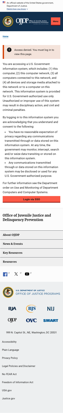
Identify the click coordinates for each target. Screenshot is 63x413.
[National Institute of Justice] (50, 307)
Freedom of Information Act (17, 382)
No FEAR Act (9, 374)
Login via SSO (31, 199)
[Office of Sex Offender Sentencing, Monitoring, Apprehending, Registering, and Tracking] (50, 319)
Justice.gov (8, 398)
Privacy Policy (10, 358)
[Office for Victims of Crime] (31, 320)
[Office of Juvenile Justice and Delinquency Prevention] (12, 321)
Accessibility (9, 341)
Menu (55, 21)
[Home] (32, 21)
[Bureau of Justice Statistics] (31, 311)
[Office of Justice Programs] (8, 21)
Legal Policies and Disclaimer (18, 366)
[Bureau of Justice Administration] (12, 307)
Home (5, 36)
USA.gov (7, 390)
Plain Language (10, 349)
